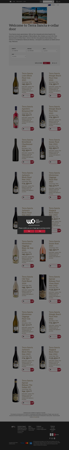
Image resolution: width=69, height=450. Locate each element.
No (40, 231)
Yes (29, 231)
